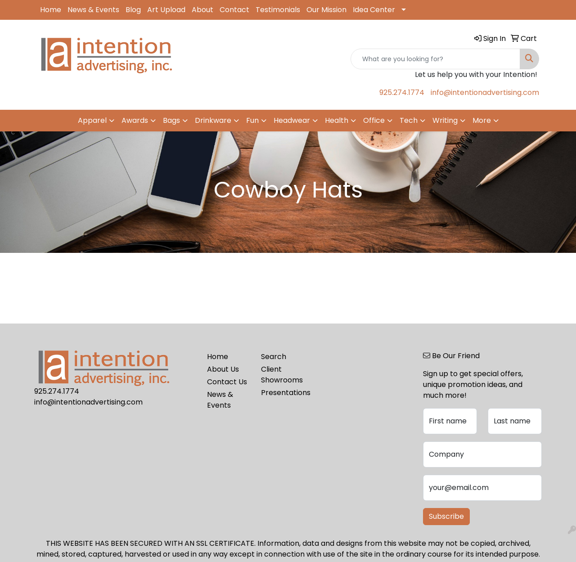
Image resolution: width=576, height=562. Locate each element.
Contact (234, 9)
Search (273, 356)
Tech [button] (409, 120)
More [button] (481, 120)
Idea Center (374, 9)
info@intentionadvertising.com (485, 92)
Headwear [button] (292, 120)
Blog (133, 9)
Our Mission (326, 9)
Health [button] (336, 120)
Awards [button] (135, 120)
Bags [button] (171, 120)
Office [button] (374, 120)
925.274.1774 (401, 92)
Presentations (282, 392)
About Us (223, 369)
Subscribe (446, 516)
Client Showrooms (282, 374)
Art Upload (166, 9)
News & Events (93, 9)
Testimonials (278, 9)
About (202, 9)
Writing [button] (445, 120)
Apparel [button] (92, 120)
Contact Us (227, 382)
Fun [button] (252, 120)
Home (50, 9)
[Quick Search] (435, 59)
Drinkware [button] (213, 120)
